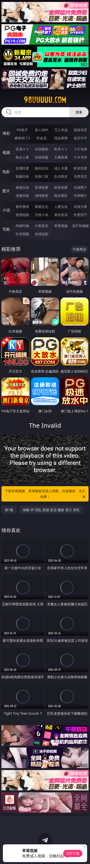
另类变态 (80, 176)
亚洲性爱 (22, 168)
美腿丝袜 (22, 195)
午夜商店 (41, 225)
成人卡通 (61, 168)
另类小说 (41, 214)
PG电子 (22, 130)
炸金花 (41, 138)
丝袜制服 (41, 157)
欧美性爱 (80, 168)
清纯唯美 (41, 195)
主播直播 (61, 157)
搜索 (79, 112)
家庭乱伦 (41, 206)
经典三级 (41, 176)
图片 (6, 190)
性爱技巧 (80, 214)
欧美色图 (61, 187)
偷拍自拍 (41, 168)
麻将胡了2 (22, 138)
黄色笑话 (61, 214)
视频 (6, 152)
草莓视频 (61, 225)
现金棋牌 (61, 138)
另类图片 (80, 195)
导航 (6, 229)
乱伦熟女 (61, 176)
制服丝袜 (22, 176)
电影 (6, 171)
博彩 (6, 133)
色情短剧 (41, 234)
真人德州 (41, 130)
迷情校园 (22, 214)
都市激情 (22, 206)
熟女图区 (61, 195)
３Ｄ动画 (80, 149)
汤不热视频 (80, 225)
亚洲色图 (41, 187)
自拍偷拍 (41, 149)
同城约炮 (22, 225)
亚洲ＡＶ (22, 149)
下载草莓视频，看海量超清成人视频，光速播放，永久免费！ (45, 494)
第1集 (9, 510)
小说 (6, 210)
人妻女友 (61, 206)
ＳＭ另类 (80, 157)
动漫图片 (80, 187)
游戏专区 (80, 130)
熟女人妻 (22, 157)
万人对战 (61, 130)
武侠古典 (80, 206)
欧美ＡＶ (61, 149)
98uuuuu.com (45, 100)
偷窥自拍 (22, 187)
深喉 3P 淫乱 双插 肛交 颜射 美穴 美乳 (51, 510)
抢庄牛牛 (80, 138)
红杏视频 (22, 234)
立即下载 (72, 853)
